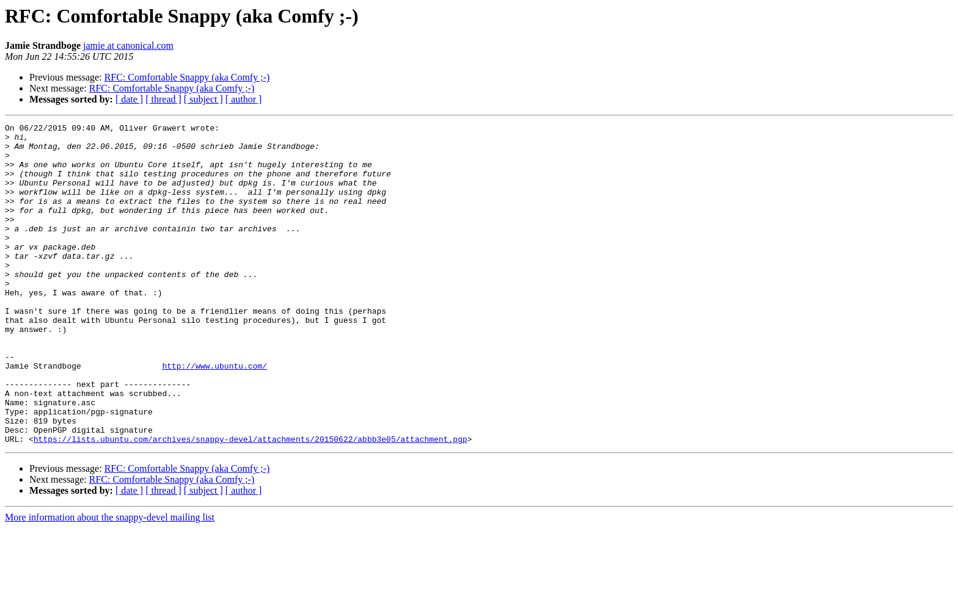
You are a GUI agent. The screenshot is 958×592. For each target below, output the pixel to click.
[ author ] (243, 99)
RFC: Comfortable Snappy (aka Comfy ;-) (187, 77)
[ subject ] (203, 99)
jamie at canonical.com (128, 45)
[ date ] (129, 99)
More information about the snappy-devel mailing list (109, 581)
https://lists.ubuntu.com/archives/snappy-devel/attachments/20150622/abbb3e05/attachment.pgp (250, 502)
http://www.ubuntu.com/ (214, 415)
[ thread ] (163, 99)
